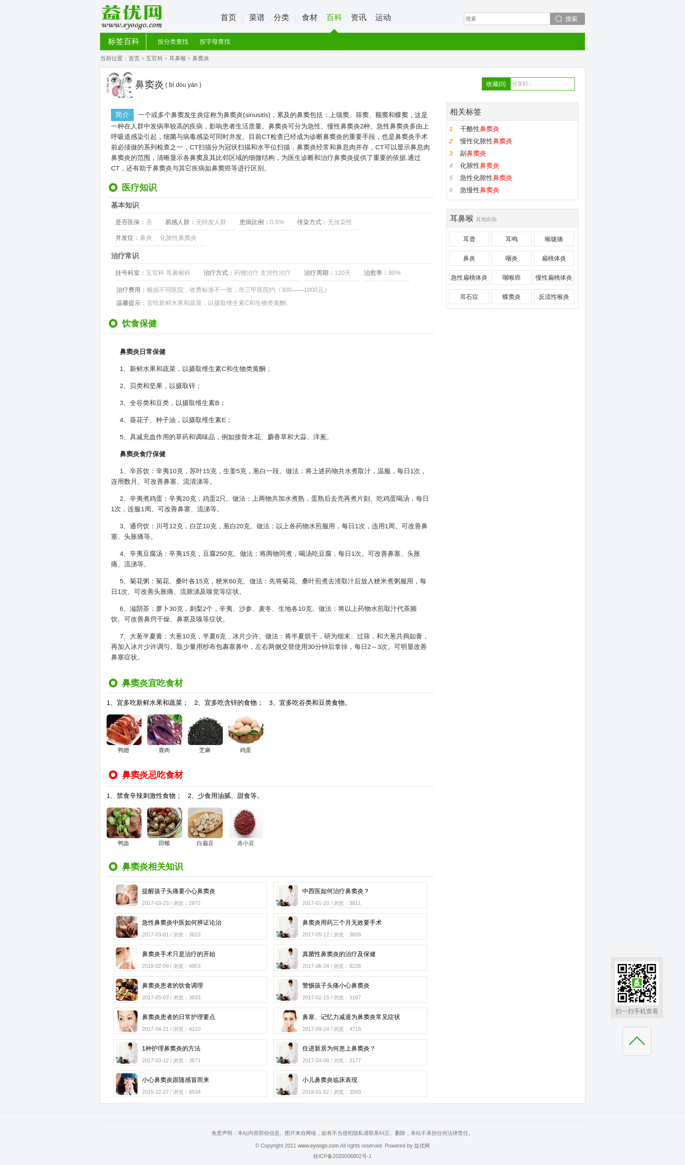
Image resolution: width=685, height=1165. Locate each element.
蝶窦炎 (511, 296)
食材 (310, 17)
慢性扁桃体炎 (554, 277)
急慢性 (479, 190)
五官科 (154, 58)
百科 (334, 23)
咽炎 (511, 258)
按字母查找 (215, 41)
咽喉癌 (511, 277)
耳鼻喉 (177, 58)
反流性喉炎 (554, 296)
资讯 (359, 17)
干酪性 (479, 128)
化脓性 (479, 165)
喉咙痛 (554, 239)
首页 (228, 17)
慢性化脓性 (486, 141)
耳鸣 (511, 239)
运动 (383, 17)
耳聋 (469, 239)
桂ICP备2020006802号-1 (342, 1156)
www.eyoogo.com (318, 1146)
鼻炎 (469, 258)
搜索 (571, 18)
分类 (281, 17)
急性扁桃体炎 (469, 277)
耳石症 (469, 296)
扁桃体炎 (554, 258)
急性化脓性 (486, 177)
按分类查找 (173, 41)
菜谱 (257, 17)
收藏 (496, 83)
